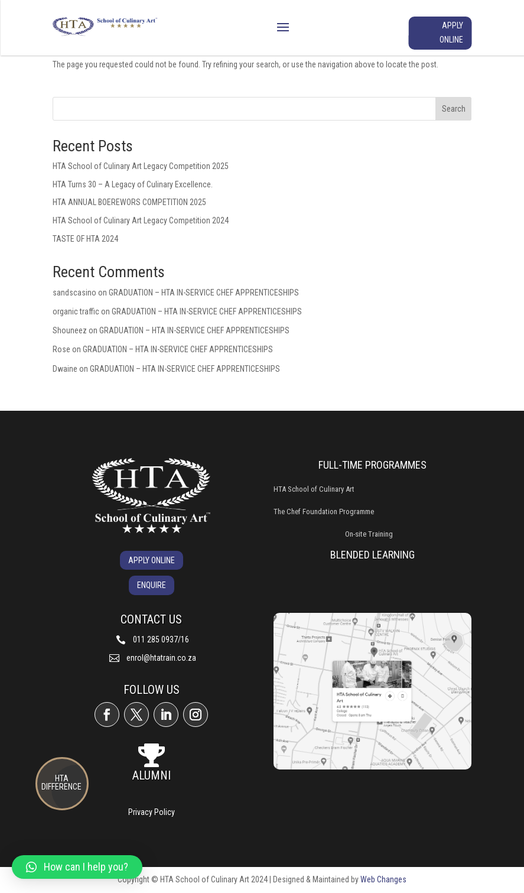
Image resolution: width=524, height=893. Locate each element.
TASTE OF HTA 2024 (85, 238)
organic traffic (76, 311)
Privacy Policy (151, 812)
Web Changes (383, 879)
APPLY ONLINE (451, 32)
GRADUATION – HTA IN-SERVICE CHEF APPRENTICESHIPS (204, 292)
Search (454, 108)
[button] (77, 867)
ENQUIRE (151, 585)
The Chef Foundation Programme (324, 511)
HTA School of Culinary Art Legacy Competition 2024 (141, 220)
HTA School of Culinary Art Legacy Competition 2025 (141, 166)
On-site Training (369, 534)
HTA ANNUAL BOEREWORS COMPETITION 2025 (129, 202)
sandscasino (74, 292)
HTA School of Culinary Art (314, 489)
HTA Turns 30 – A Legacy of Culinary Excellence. (133, 184)
